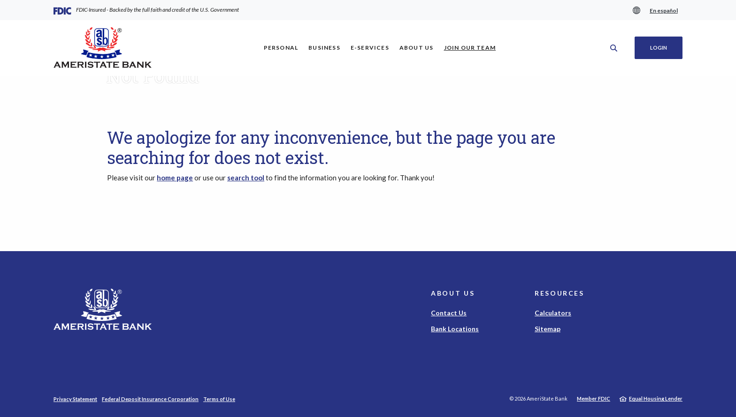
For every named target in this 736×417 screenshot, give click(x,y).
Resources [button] (559, 293)
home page (175, 177)
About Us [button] (416, 47)
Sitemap (547, 329)
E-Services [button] (370, 47)
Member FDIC (593, 398)
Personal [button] (281, 47)
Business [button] (324, 47)
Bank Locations (455, 329)
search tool (245, 177)
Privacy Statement (75, 399)
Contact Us (449, 313)
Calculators (553, 313)
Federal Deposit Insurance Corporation (150, 399)
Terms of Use (219, 399)
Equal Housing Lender (655, 398)
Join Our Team (472, 47)
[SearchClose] (614, 48)
